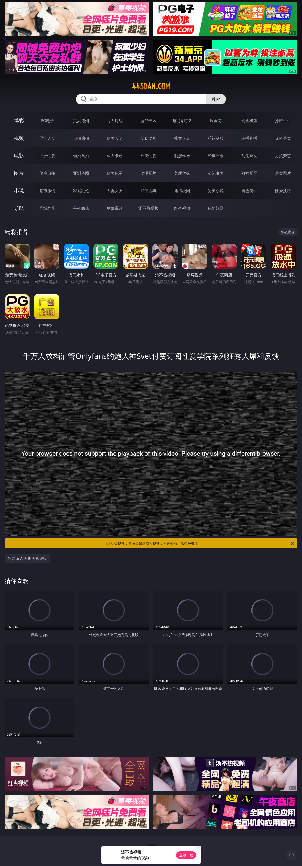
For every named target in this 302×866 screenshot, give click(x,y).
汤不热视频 (148, 208)
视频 (19, 138)
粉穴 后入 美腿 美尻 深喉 (27, 558)
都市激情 (47, 190)
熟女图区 (249, 173)
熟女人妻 (182, 138)
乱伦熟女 (249, 155)
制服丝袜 (182, 155)
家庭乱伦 (81, 190)
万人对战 (115, 120)
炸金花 (216, 120)
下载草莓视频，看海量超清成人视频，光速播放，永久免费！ (199, 543)
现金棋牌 (249, 120)
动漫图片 (148, 173)
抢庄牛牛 (283, 120)
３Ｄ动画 (148, 138)
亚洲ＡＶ (47, 138)
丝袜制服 (216, 138)
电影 (19, 155)
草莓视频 (115, 208)
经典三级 (216, 155)
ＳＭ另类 (283, 138)
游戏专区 (148, 120)
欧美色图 (115, 173)
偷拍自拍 (81, 155)
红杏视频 (182, 208)
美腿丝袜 (182, 173)
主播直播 (249, 138)
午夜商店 (81, 208)
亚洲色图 (81, 173)
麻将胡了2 (182, 120)
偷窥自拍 (47, 173)
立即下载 (186, 855)
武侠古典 (148, 190)
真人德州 (81, 120)
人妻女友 (115, 190)
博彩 (19, 120)
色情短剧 (216, 208)
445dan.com (151, 86)
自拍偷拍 (81, 138)
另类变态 (283, 155)
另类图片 (283, 173)
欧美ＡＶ (115, 138)
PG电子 (47, 120)
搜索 (216, 99)
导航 (19, 208)
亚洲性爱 (47, 155)
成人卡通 (115, 155)
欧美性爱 (148, 155)
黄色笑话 (249, 190)
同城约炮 (47, 208)
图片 (19, 173)
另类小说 (216, 190)
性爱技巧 (283, 190)
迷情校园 (182, 190)
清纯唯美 (216, 173)
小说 (19, 190)
